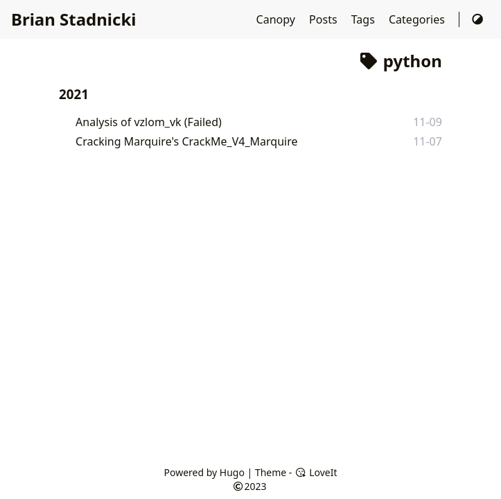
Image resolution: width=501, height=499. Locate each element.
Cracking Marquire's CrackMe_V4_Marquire (186, 141)
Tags (364, 19)
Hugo (232, 472)
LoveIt (316, 472)
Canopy (277, 19)
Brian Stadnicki (73, 19)
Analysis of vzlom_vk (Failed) (149, 122)
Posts (324, 19)
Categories (418, 19)
